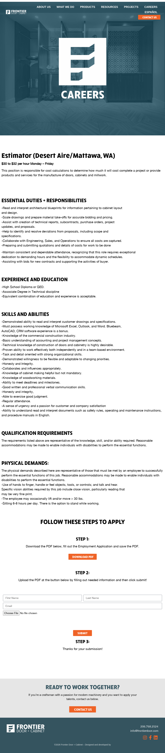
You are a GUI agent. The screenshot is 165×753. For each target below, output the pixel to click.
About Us (44, 6)
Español (151, 12)
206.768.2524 (149, 726)
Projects (131, 6)
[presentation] (25, 623)
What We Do (65, 6)
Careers (150, 6)
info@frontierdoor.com (144, 730)
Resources (109, 6)
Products (87, 6)
